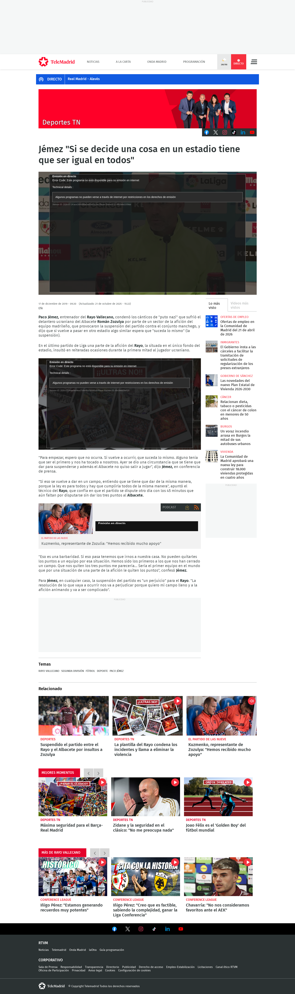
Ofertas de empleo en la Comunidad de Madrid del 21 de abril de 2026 (212, 321)
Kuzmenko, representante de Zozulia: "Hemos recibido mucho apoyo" (101, 544)
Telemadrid (59, 950)
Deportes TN (124, 739)
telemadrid (52, 986)
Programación (194, 61)
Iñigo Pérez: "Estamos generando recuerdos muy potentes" (73, 876)
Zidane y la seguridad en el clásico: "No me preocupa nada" (145, 796)
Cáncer (225, 397)
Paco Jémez (117, 671)
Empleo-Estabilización (180, 967)
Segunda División (72, 671)
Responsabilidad (71, 967)
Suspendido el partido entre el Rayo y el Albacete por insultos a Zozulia (74, 716)
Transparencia (94, 967)
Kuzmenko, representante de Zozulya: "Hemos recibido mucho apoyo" (219, 750)
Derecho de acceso (151, 967)
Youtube (252, 132)
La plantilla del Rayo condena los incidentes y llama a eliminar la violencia (147, 716)
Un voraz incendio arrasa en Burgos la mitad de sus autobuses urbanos (212, 431)
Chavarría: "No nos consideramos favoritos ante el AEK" (218, 876)
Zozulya (66, 518)
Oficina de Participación (54, 970)
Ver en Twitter (127, 930)
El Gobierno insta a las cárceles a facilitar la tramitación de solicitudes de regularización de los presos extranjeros (212, 347)
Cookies (110, 970)
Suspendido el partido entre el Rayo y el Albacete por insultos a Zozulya (71, 750)
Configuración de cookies (134, 970)
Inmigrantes (229, 342)
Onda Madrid (156, 61)
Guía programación (112, 950)
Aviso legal (95, 970)
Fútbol (90, 671)
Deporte (102, 671)
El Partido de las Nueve (207, 739)
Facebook (206, 132)
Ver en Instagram (141, 929)
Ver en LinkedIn (167, 929)
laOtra (93, 950)
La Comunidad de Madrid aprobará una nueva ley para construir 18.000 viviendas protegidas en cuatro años (212, 456)
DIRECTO (54, 79)
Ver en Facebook (114, 930)
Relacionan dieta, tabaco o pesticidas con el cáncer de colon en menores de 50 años (212, 401)
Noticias (93, 61)
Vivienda (226, 451)
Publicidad (129, 967)
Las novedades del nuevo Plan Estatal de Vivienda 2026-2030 (212, 380)
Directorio (112, 967)
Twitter (215, 132)
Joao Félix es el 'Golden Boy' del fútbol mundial (218, 796)
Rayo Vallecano (49, 671)
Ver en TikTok (154, 930)
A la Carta (123, 61)
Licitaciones (205, 967)
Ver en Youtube (181, 929)
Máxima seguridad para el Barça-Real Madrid (73, 796)
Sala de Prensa (48, 967)
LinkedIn (243, 132)
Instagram (224, 132)
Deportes (48, 739)
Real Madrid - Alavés (84, 79)
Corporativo (51, 960)
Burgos (226, 426)
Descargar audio (187, 507)
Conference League (55, 899)
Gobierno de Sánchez (236, 375)
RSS (196, 507)
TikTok (233, 132)
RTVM (43, 943)
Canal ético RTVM (227, 967)
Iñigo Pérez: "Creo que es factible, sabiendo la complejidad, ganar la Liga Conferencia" (145, 876)
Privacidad (78, 970)
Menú (253, 61)
